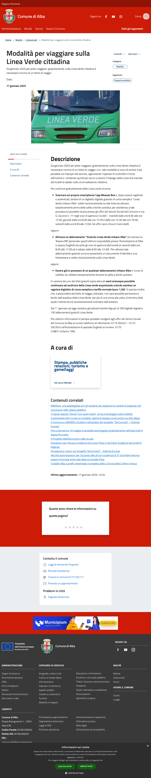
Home (8, 40)
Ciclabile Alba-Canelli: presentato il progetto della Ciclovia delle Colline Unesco (94, 464)
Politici (5, 690)
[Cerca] (145, 16)
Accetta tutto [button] (65, 766)
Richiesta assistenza (49, 729)
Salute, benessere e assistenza (91, 690)
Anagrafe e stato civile (50, 673)
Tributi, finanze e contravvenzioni (93, 681)
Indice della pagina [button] (18, 154)
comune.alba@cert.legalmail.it (17, 742)
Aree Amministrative (12, 677)
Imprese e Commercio (49, 686)
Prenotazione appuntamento (53, 717)
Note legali (81, 725)
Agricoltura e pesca (85, 698)
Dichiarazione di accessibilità (90, 729)
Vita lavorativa (46, 682)
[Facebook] (103, 16)
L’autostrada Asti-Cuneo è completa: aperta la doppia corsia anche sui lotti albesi (95, 418)
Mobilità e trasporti (48, 702)
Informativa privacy (86, 721)
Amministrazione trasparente (91, 717)
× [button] (148, 746)
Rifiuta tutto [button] (87, 766)
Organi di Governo (11, 673)
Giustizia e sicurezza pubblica (90, 677)
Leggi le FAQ (45, 725)
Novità (18, 40)
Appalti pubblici (46, 690)
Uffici (4, 682)
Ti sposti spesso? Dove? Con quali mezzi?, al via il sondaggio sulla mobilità (91, 414)
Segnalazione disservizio (51, 721)
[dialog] (75, 760)
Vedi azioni (134, 54)
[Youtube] (111, 16)
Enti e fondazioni (10, 686)
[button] (75, 773)
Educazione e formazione (88, 673)
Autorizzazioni (83, 694)
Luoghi (116, 699)
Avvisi (116, 682)
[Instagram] (118, 16)
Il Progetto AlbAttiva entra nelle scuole (72, 439)
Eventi (116, 695)
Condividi (120, 54)
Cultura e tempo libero (50, 677)
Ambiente (81, 685)
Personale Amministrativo (15, 694)
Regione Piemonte (11, 4)
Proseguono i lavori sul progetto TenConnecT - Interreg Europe (85, 451)
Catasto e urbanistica (49, 694)
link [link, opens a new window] (101, 760)
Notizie (116, 673)
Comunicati (31, 40)
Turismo (43, 698)
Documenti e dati (10, 698)
